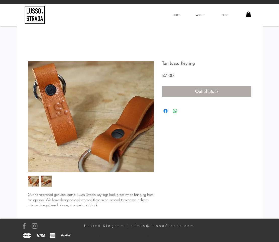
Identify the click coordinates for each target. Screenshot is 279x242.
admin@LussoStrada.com (163, 226)
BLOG (231, 238)
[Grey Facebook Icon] (24, 226)
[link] (248, 14)
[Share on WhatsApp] (175, 111)
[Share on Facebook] (165, 111)
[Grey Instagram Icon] (34, 226)
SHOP (231, 225)
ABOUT (233, 231)
